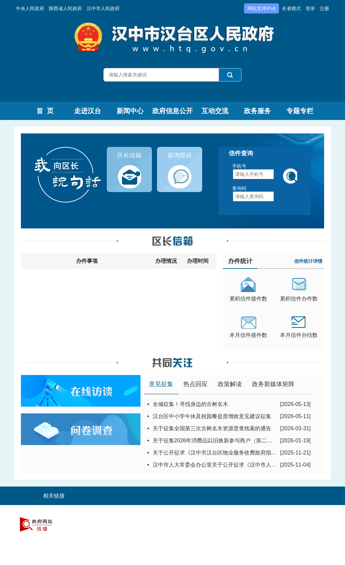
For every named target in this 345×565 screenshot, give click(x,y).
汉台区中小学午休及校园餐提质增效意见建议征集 (212, 416)
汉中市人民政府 (103, 8)
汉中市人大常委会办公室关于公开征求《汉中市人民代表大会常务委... (236, 465)
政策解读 (230, 384)
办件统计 (240, 261)
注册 (324, 8)
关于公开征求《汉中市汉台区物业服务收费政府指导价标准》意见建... (236, 453)
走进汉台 (87, 111)
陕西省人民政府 (65, 8)
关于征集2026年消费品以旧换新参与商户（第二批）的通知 (223, 440)
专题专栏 (299, 111)
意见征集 (161, 384)
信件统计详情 (308, 261)
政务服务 (257, 111)
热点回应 (195, 384)
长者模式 (291, 8)
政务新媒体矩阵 (273, 384)
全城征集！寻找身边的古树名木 (190, 404)
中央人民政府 (30, 8)
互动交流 (214, 111)
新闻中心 (130, 111)
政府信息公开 (172, 111)
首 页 (45, 111)
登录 (310, 8)
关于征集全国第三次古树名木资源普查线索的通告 (212, 428)
